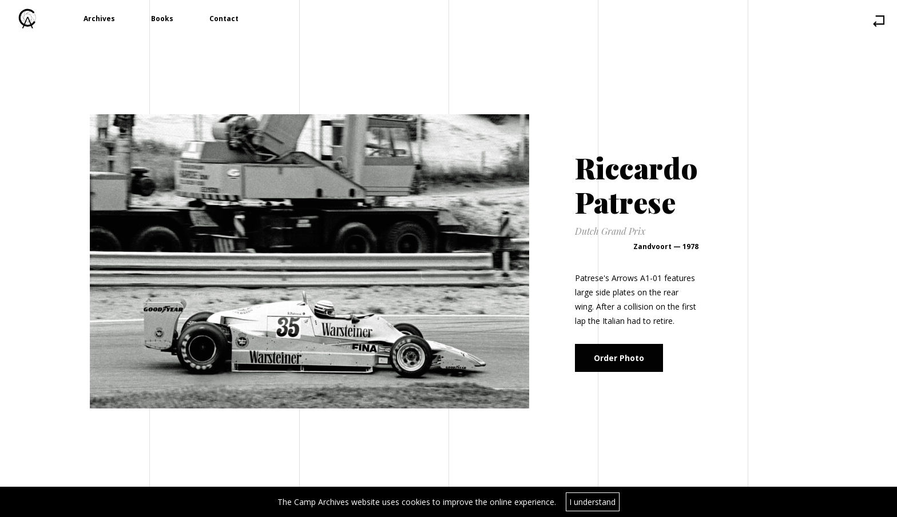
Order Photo (619, 357)
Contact (224, 18)
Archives (99, 18)
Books (162, 18)
